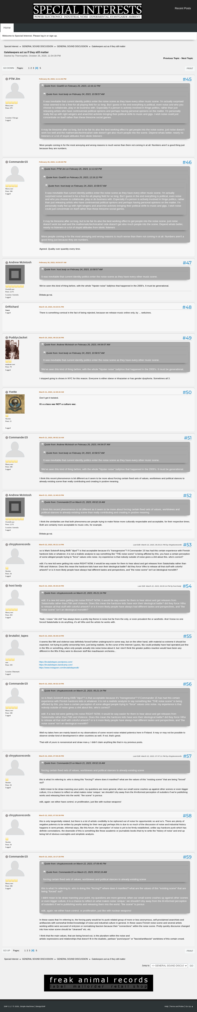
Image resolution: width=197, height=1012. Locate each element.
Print (190, 68)
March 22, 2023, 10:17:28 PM (51, 857)
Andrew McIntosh (20, 262)
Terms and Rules (177, 1006)
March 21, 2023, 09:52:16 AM (51, 437)
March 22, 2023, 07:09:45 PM (51, 756)
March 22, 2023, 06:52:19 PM (51, 684)
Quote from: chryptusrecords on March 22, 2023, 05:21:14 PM (75, 593)
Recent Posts (183, 8)
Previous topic (171, 58)
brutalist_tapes (18, 635)
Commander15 (18, 161)
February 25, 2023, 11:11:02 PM (52, 79)
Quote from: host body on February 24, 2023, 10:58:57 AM (75, 94)
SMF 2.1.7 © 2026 (11, 1006)
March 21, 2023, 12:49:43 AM (51, 392)
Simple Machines (27, 1006)
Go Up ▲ (189, 1006)
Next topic (187, 58)
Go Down (8, 68)
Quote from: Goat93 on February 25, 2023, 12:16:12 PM (72, 86)
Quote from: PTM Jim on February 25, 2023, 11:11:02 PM (73, 169)
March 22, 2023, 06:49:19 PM (51, 636)
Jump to (145, 965)
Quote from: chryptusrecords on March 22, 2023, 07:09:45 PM (75, 863)
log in (43, 35)
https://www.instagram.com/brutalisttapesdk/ (59, 667)
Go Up (6, 950)
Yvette (13, 391)
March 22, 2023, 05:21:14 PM (51, 544)
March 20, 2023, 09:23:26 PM (51, 338)
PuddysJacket (18, 337)
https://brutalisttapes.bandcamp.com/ (56, 665)
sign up (53, 35)
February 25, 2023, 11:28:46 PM (52, 162)
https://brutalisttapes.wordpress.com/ (55, 662)
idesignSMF (40, 1006)
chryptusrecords (19, 544)
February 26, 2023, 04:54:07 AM (52, 262)
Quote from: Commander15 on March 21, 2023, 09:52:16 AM (74, 502)
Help (166, 1006)
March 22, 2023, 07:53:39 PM (51, 815)
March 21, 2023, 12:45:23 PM (51, 495)
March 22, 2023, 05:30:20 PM (51, 586)
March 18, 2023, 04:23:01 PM (51, 307)
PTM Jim (14, 78)
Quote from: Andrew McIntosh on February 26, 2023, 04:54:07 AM (77, 344)
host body (15, 585)
